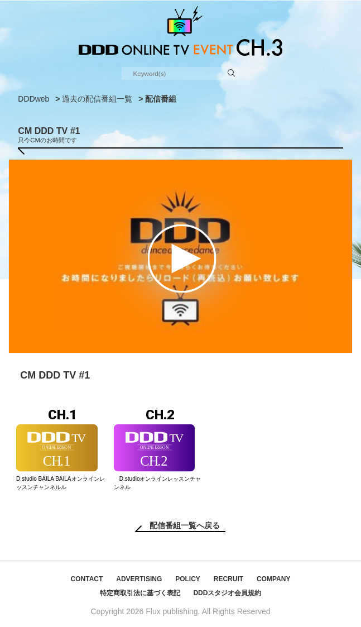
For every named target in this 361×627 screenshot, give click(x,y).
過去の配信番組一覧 (97, 98)
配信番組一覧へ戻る (185, 525)
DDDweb (33, 98)
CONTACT (87, 579)
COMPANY (273, 579)
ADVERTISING (139, 579)
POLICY (187, 579)
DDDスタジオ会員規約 (227, 593)
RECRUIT (228, 579)
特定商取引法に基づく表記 (140, 593)
